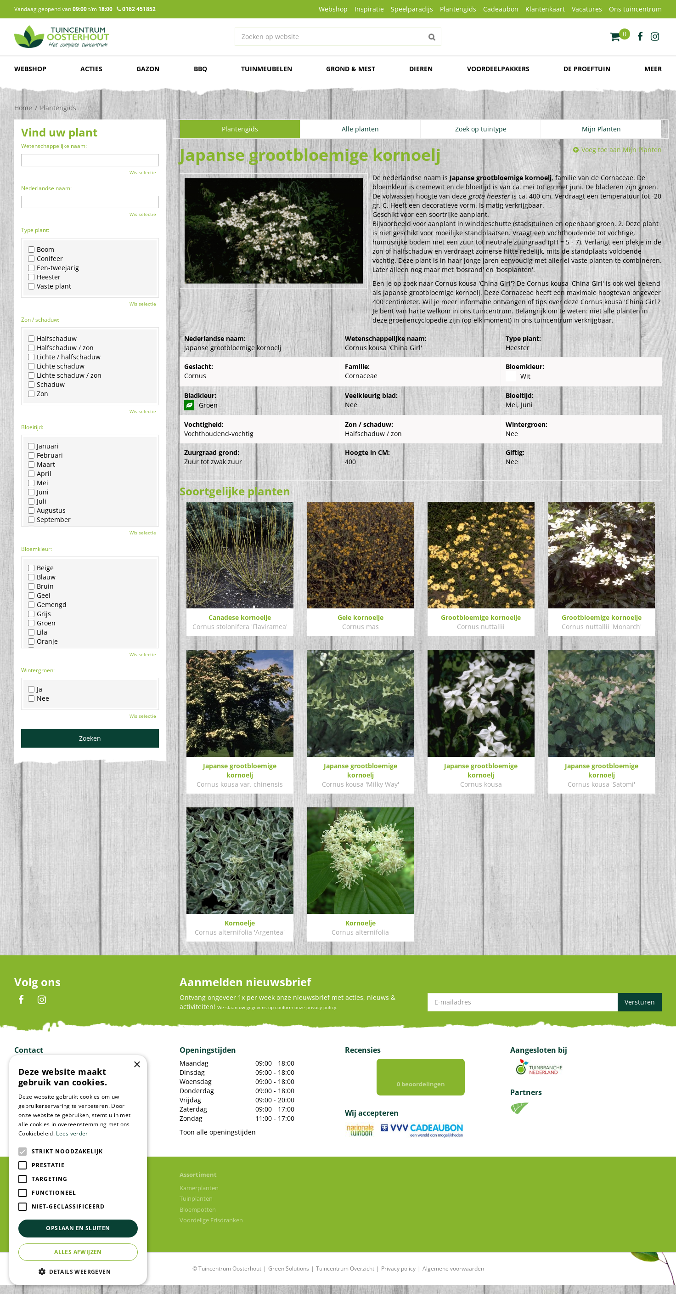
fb (640, 37)
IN (42, 1000)
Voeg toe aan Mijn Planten (621, 149)
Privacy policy (398, 1278)
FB (21, 1000)
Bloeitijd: (32, 427)
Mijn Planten (601, 129)
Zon (38, 394)
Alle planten (360, 129)
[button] (78, 1271)
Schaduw (46, 384)
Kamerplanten (199, 1197)
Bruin (41, 586)
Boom (41, 249)
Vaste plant (49, 286)
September (49, 519)
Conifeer (45, 258)
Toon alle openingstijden (218, 1132)
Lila (37, 632)
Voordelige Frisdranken (211, 1229)
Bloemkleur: (36, 549)
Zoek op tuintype (481, 129)
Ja (35, 689)
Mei (38, 483)
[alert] (78, 1170)
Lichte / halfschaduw (64, 357)
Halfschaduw (52, 338)
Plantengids (240, 129)
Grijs (39, 614)
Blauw (42, 577)
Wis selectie (143, 172)
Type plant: (35, 230)
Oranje (43, 641)
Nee (38, 698)
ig (655, 37)
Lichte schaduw (56, 366)
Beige (41, 568)
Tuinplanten (196, 1207)
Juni (38, 492)
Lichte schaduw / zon (64, 375)
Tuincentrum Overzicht (345, 1278)
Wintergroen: (38, 670)
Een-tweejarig (53, 268)
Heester (44, 277)
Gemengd (47, 605)
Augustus (47, 510)
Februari (45, 455)
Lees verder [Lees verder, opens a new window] (72, 1133)
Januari (43, 446)
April (39, 474)
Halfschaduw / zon (61, 348)
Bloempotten (198, 1219)
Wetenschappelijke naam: (54, 146)
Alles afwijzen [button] (78, 1252)
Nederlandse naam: (46, 188)
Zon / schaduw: (40, 320)
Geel (39, 595)
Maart (41, 464)
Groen (42, 623)
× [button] (136, 1064)
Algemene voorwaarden (453, 1278)
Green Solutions (288, 1278)
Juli (37, 501)
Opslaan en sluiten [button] (78, 1228)
